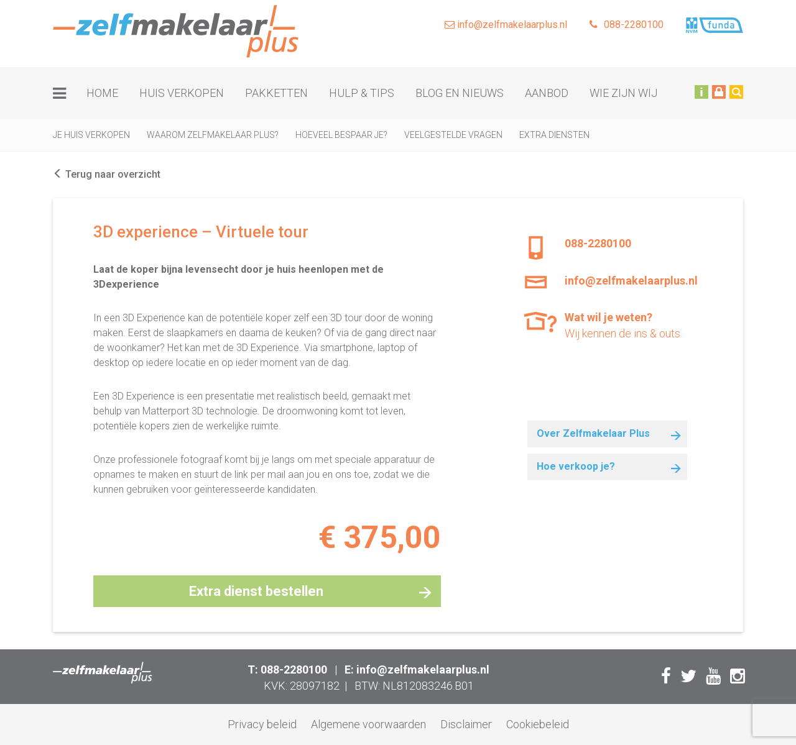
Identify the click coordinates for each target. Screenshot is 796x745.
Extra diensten (554, 135)
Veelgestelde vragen (453, 135)
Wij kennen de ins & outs (627, 324)
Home (102, 92)
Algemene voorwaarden (368, 724)
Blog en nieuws (459, 92)
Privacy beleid (262, 724)
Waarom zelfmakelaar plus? (213, 135)
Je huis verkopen (91, 135)
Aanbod (546, 92)
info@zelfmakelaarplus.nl (506, 24)
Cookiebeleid (537, 724)
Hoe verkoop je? (576, 466)
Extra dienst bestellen (256, 591)
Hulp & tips (361, 92)
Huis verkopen (181, 92)
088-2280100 (627, 24)
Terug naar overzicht (106, 174)
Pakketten (276, 92)
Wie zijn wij (623, 92)
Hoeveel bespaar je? (341, 135)
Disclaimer (466, 724)
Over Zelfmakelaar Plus (593, 433)
